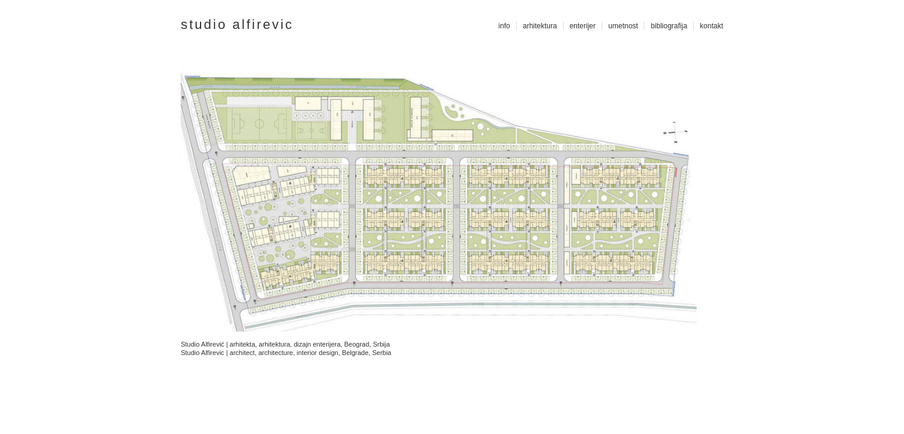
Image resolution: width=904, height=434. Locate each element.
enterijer (583, 26)
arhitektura (540, 26)
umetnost (623, 26)
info (504, 26)
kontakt (711, 26)
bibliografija (668, 26)
